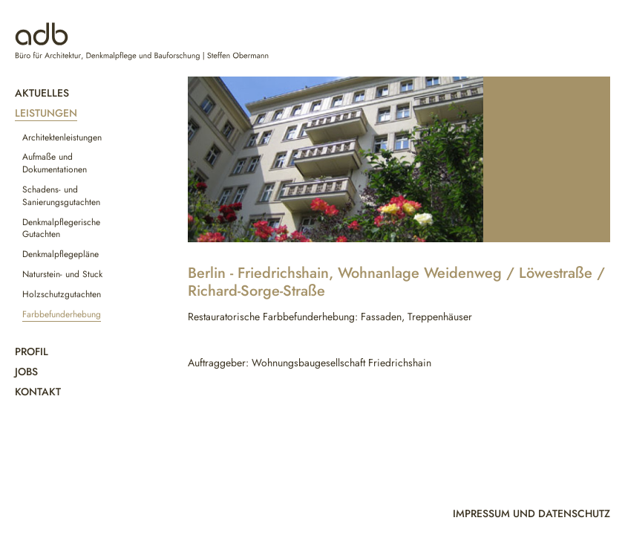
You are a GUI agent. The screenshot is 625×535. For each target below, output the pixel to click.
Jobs (26, 371)
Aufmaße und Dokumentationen (54, 163)
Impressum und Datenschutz (531, 513)
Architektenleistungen (62, 137)
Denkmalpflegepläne (60, 254)
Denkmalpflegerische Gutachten (61, 228)
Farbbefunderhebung (61, 314)
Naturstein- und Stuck (62, 274)
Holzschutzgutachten (61, 294)
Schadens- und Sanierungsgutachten (61, 196)
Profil (31, 351)
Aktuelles (42, 92)
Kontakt (38, 391)
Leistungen (46, 113)
